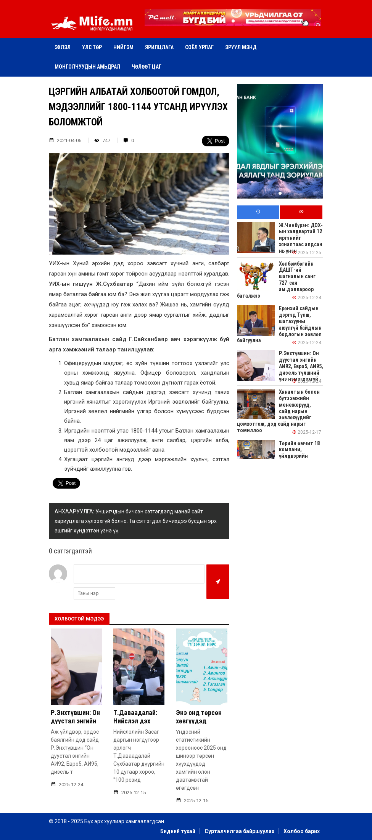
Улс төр (92, 47)
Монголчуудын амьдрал (87, 67)
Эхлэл (63, 47)
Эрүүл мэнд (240, 47)
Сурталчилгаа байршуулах (239, 831)
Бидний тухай (177, 831)
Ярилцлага (159, 47)
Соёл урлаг (199, 47)
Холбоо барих (301, 831)
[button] (233, 20)
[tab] (258, 212)
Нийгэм (123, 47)
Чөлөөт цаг (146, 67)
